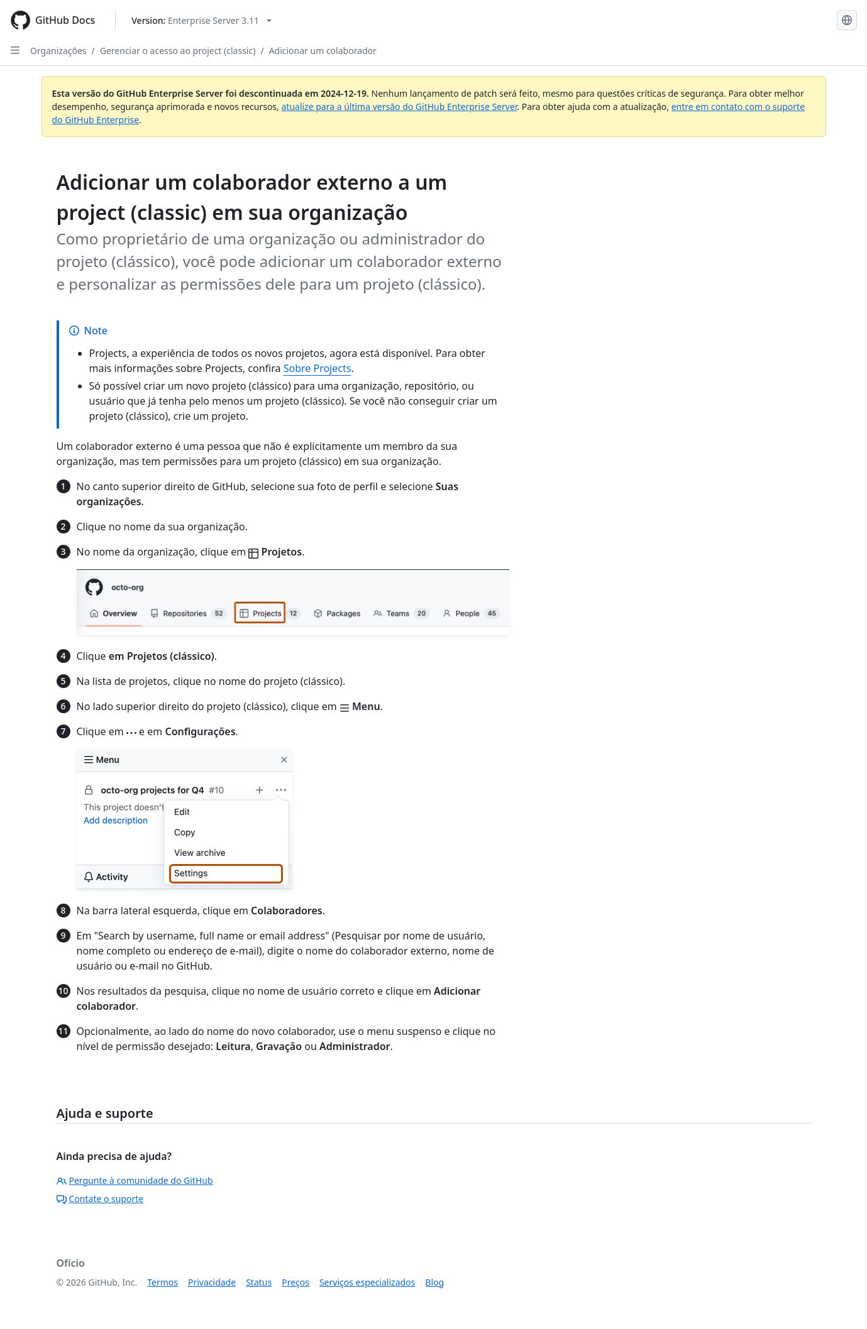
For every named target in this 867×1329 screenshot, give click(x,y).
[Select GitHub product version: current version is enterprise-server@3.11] (201, 20)
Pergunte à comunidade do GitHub (135, 1180)
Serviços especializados (367, 1282)
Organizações (58, 51)
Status (259, 1282)
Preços (295, 1282)
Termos (162, 1282)
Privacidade (212, 1282)
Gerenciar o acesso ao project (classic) (178, 51)
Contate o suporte (100, 1199)
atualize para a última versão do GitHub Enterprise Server (399, 106)
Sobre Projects (317, 368)
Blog (434, 1282)
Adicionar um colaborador (323, 51)
